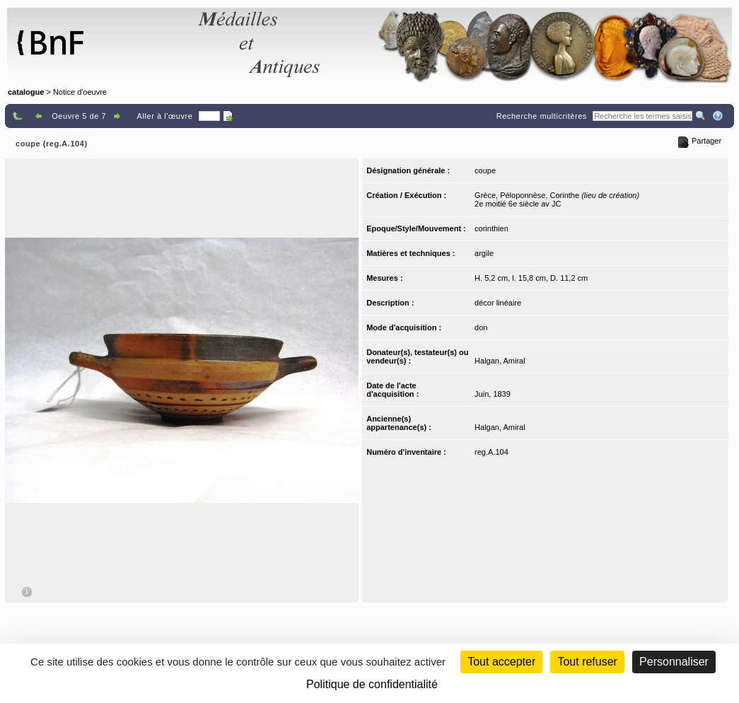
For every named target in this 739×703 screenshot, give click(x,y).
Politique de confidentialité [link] (372, 684)
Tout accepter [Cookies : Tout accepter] (501, 662)
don (481, 327)
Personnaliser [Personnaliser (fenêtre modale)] (674, 662)
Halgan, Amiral (500, 360)
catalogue (26, 92)
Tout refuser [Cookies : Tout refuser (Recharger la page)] (587, 662)
